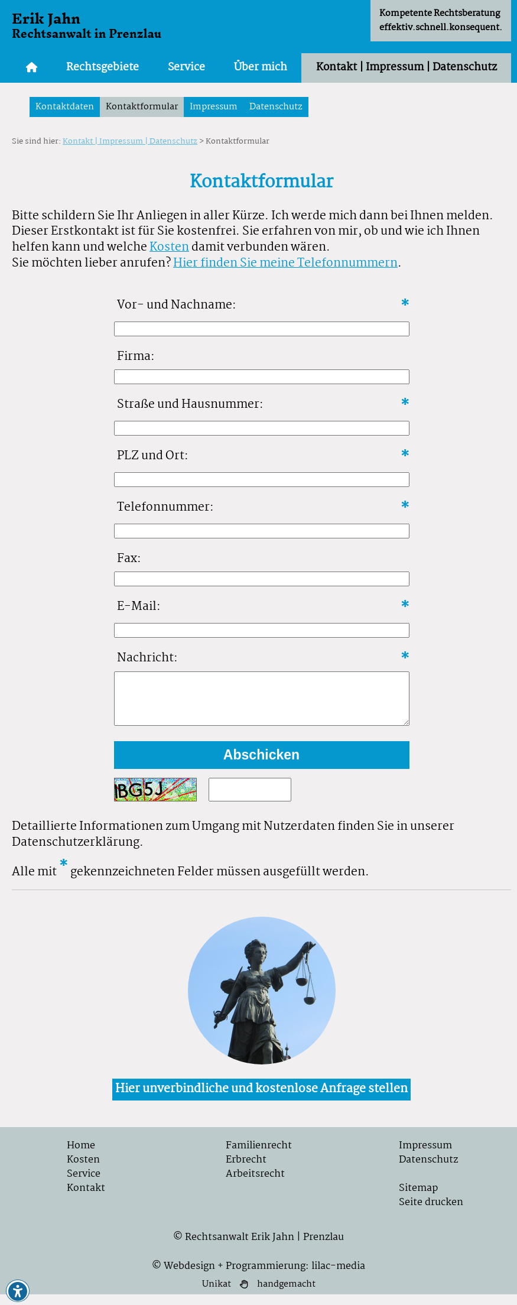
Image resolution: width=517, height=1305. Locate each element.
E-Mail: (139, 606)
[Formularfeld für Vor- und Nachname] (261, 329)
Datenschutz (276, 107)
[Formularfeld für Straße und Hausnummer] (261, 428)
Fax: (129, 559)
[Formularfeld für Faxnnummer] (261, 579)
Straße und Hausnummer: (190, 404)
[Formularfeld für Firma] (261, 376)
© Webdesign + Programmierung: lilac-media (258, 1277)
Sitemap (418, 1199)
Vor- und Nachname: (176, 305)
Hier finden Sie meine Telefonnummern (285, 263)
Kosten (169, 247)
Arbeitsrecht (255, 1185)
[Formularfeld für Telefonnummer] (261, 531)
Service (186, 67)
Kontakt (86, 1199)
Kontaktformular (142, 107)
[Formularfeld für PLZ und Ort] (261, 479)
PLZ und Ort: (152, 456)
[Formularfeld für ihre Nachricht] (261, 703)
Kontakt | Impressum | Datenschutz (406, 67)
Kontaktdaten (64, 107)
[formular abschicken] (261, 766)
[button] (17, 1291)
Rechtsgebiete (102, 67)
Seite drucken (431, 1213)
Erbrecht (246, 1171)
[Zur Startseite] (32, 68)
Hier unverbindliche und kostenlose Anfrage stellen (261, 1099)
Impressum (214, 107)
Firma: (136, 356)
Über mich (260, 67)
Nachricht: (147, 658)
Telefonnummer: (165, 507)
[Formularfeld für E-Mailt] (261, 630)
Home (81, 1156)
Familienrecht (259, 1156)
